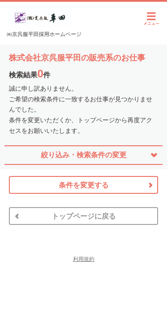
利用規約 (83, 259)
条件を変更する (84, 185)
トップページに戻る (84, 216)
